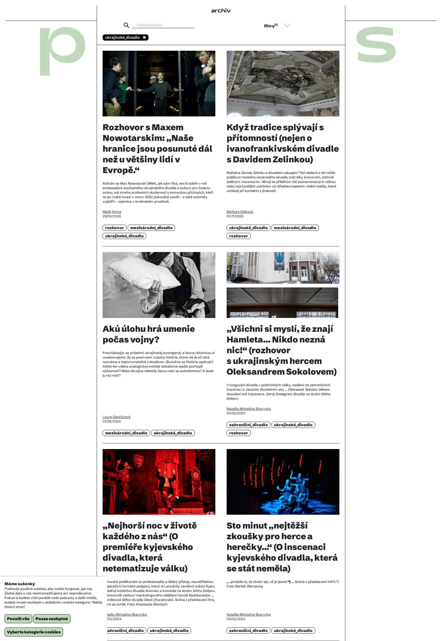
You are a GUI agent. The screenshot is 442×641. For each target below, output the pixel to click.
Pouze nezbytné (52, 618)
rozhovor (114, 227)
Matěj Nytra (112, 211)
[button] (280, 25)
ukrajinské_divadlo (124, 235)
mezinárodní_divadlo (151, 227)
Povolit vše (18, 618)
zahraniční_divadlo (248, 424)
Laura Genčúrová (117, 417)
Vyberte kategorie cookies (34, 632)
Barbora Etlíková (240, 211)
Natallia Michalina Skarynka (249, 408)
